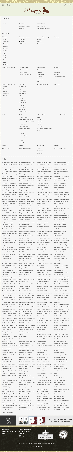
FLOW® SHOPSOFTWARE (36, 446)
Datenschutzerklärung (9, 431)
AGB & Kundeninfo (25, 429)
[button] (3, 5)
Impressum (5, 429)
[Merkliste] (65, 5)
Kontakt (7, 5)
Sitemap (21, 436)
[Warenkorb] (67, 5)
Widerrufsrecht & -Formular (25, 433)
